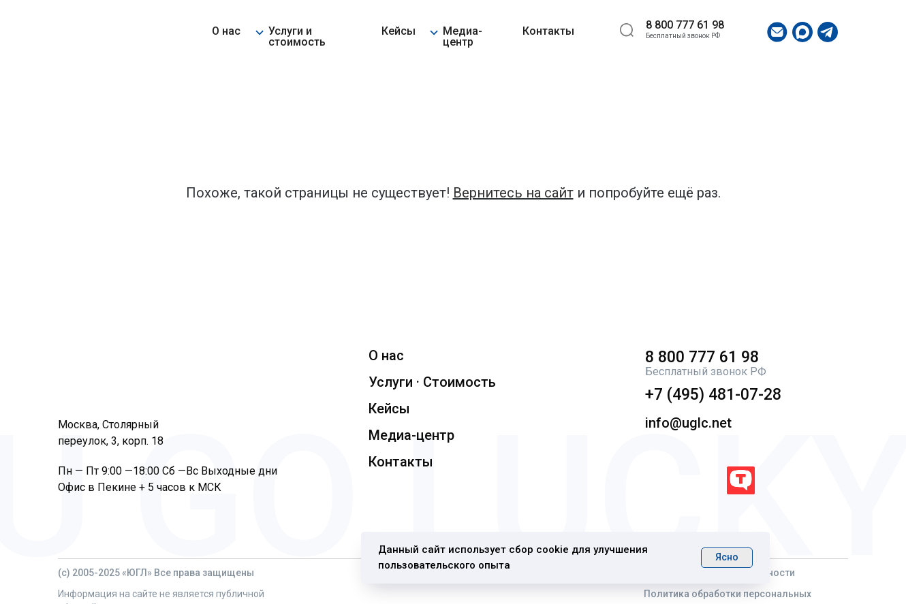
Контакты (548, 31)
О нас (226, 31)
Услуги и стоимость (297, 36)
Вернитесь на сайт (513, 193)
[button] (259, 30)
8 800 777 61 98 (685, 24)
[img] (99, 32)
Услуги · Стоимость (432, 382)
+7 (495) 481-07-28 (713, 394)
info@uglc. (678, 423)
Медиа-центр (462, 36)
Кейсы (398, 31)
